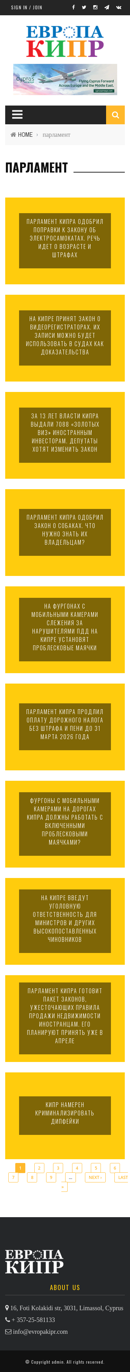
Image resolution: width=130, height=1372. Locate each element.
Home (25, 134)
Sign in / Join (26, 7)
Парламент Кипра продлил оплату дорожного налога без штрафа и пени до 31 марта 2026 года (65, 724)
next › (95, 1177)
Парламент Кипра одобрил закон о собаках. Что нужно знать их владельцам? (65, 529)
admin (58, 1362)
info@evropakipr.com (40, 1331)
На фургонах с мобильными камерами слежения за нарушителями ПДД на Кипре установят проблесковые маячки (65, 627)
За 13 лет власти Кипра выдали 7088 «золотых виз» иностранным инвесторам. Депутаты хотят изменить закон (65, 432)
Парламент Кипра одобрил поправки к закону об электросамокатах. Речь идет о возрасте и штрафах (65, 238)
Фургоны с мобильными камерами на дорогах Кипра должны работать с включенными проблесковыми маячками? (65, 821)
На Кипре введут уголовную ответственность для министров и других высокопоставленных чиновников (65, 919)
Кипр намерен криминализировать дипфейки (65, 1113)
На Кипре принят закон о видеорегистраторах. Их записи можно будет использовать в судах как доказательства (65, 335)
